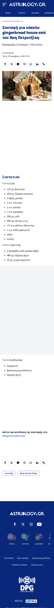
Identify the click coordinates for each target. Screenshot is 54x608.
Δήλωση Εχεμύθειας (41, 558)
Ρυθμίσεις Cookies (19, 565)
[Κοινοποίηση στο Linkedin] (37, 64)
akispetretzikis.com (13, 435)
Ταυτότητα (9, 558)
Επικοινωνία (37, 564)
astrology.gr (8, 52)
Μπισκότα (36, 44)
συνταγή (9, 473)
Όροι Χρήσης (23, 558)
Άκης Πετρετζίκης (28, 473)
